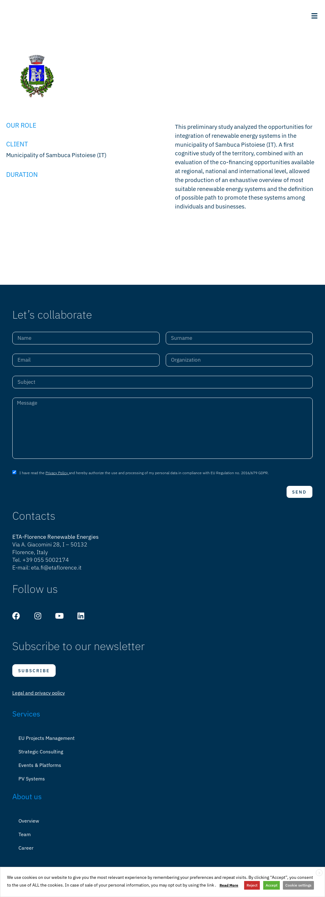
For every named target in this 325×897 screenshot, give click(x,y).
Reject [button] (252, 885)
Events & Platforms (39, 769)
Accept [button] (271, 885)
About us (27, 801)
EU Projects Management (46, 742)
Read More (229, 885)
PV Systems (31, 783)
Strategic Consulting (40, 756)
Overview (28, 825)
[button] (314, 16)
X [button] (319, 873)
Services (26, 718)
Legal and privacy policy (38, 697)
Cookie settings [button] (298, 885)
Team (24, 838)
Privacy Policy (57, 477)
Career (26, 852)
